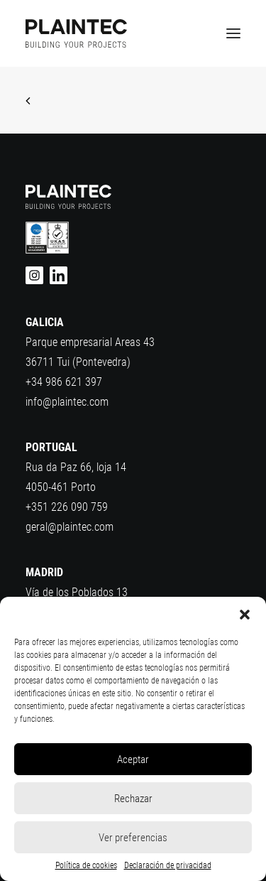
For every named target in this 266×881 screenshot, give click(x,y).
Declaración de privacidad (167, 865)
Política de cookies (86, 865)
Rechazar (133, 798)
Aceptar (133, 759)
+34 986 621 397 (64, 382)
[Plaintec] (76, 33)
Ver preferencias (133, 837)
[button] (245, 614)
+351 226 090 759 (67, 507)
